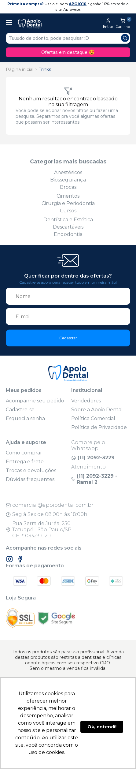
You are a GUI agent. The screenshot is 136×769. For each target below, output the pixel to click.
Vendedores (86, 401)
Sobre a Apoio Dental (97, 409)
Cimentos (68, 196)
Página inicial (19, 69)
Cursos (68, 211)
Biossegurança (68, 180)
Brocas (68, 187)
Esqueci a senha (25, 418)
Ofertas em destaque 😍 (68, 52)
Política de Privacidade (99, 427)
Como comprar (24, 453)
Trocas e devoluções (31, 470)
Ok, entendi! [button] (101, 727)
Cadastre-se (20, 409)
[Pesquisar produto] (125, 38)
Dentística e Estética (68, 219)
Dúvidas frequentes (30, 479)
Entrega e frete (25, 462)
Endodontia (68, 234)
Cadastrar (68, 338)
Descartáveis (68, 227)
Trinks (45, 69)
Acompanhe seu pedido (35, 401)
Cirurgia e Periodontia (68, 203)
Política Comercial (93, 418)
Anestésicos (68, 172)
